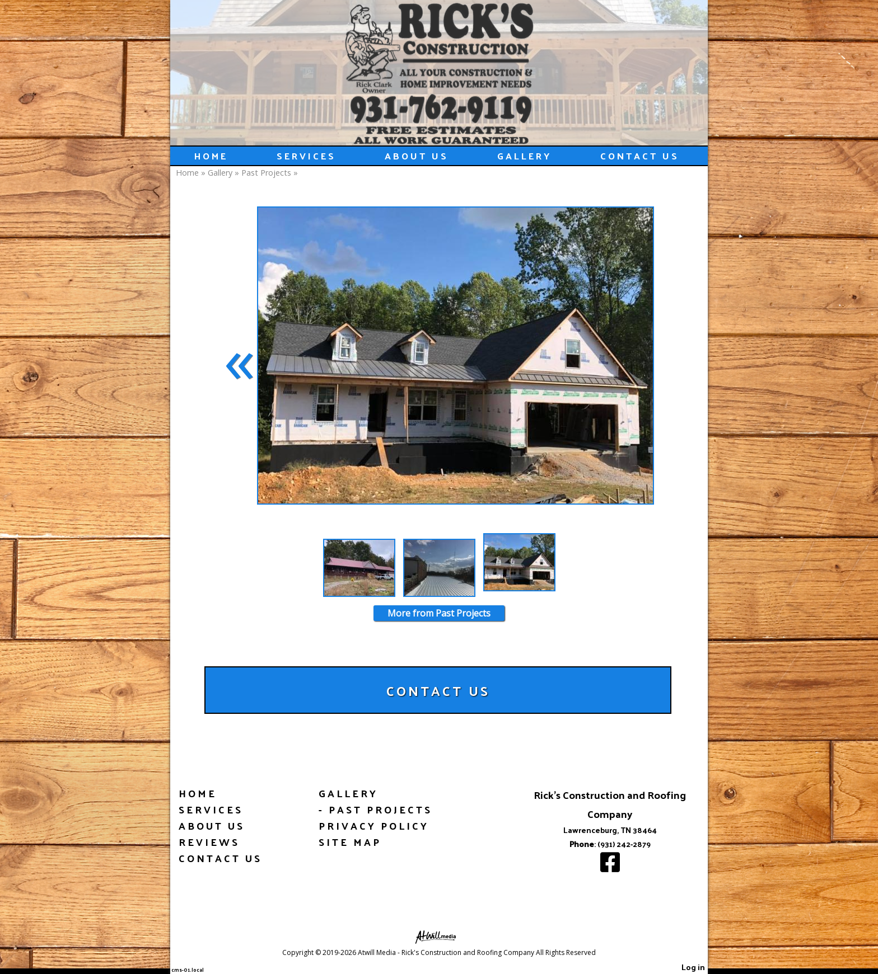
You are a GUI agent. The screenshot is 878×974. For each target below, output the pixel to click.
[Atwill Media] (439, 936)
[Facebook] (610, 867)
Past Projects (266, 172)
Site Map (350, 841)
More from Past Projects (439, 613)
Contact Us (639, 155)
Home (211, 155)
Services (306, 155)
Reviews (209, 841)
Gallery (524, 155)
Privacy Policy (374, 825)
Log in (693, 966)
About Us (417, 155)
